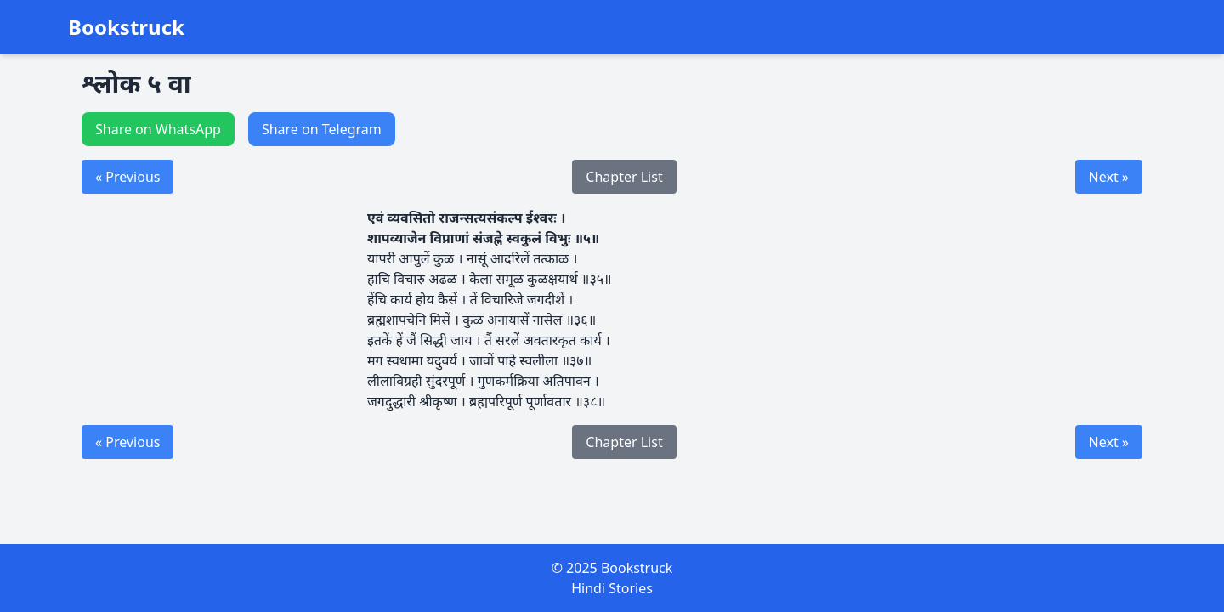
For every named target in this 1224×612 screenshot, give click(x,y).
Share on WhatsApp (158, 129)
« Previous (127, 176)
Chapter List (624, 176)
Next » (1109, 176)
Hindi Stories (612, 588)
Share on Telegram (322, 129)
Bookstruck (126, 27)
